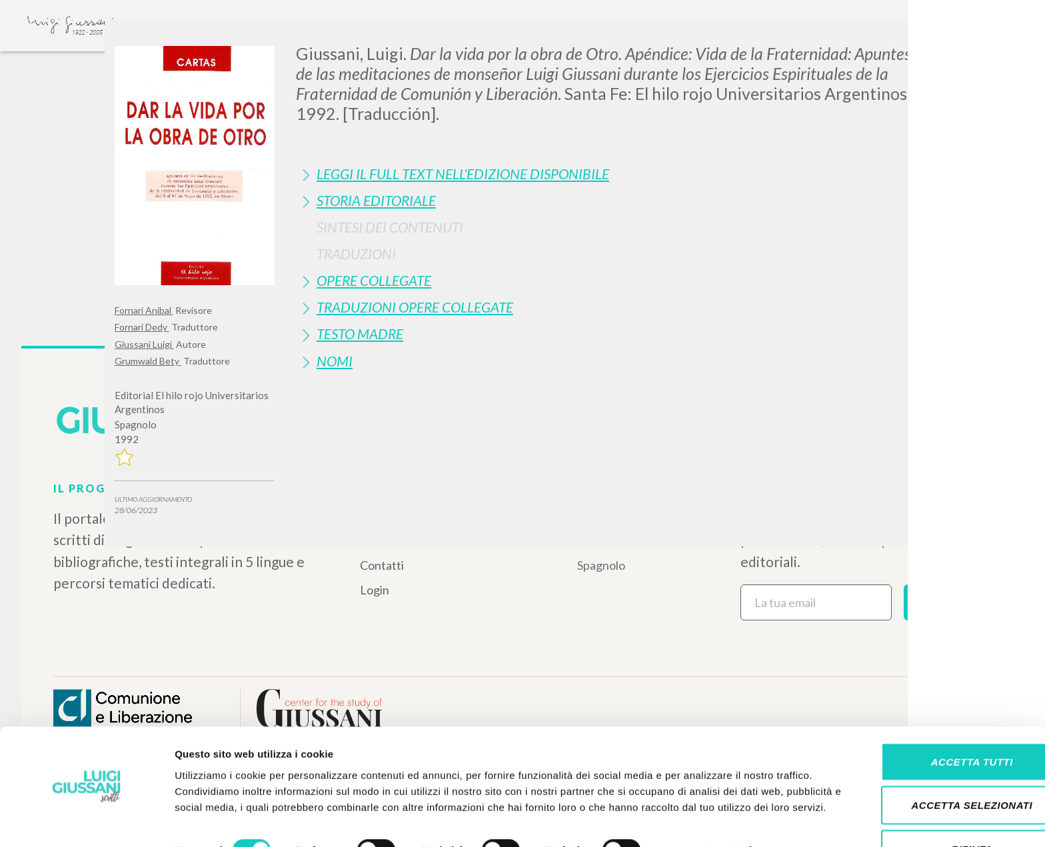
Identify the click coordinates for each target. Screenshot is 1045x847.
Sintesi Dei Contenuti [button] (390, 227)
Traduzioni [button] (356, 253)
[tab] (613, 174)
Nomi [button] (335, 361)
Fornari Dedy (142, 327)
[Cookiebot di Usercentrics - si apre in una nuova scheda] (86, 821)
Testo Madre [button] (360, 333)
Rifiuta (933, 803)
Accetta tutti (933, 716)
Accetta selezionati (933, 760)
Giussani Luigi (144, 344)
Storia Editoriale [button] (376, 200)
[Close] (920, 40)
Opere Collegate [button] (374, 280)
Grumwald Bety (148, 361)
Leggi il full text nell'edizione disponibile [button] (463, 173)
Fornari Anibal (144, 310)
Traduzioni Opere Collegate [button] (415, 307)
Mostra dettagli (701, 820)
